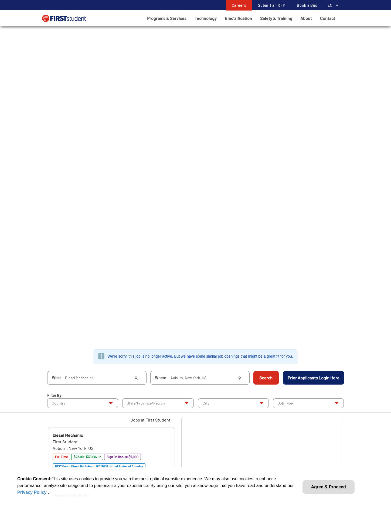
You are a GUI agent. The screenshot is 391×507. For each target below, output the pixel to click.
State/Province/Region (146, 403)
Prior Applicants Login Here (313, 377)
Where (160, 377)
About (306, 18)
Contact (327, 18)
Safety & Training (276, 18)
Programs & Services (166, 18)
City (206, 403)
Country (58, 403)
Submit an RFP (271, 5)
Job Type (285, 403)
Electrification (238, 18)
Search (266, 377)
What (56, 377)
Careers (239, 5)
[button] (68, 435)
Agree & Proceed (328, 487)
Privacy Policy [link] (32, 492)
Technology (206, 18)
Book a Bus (307, 5)
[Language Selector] (331, 5)
